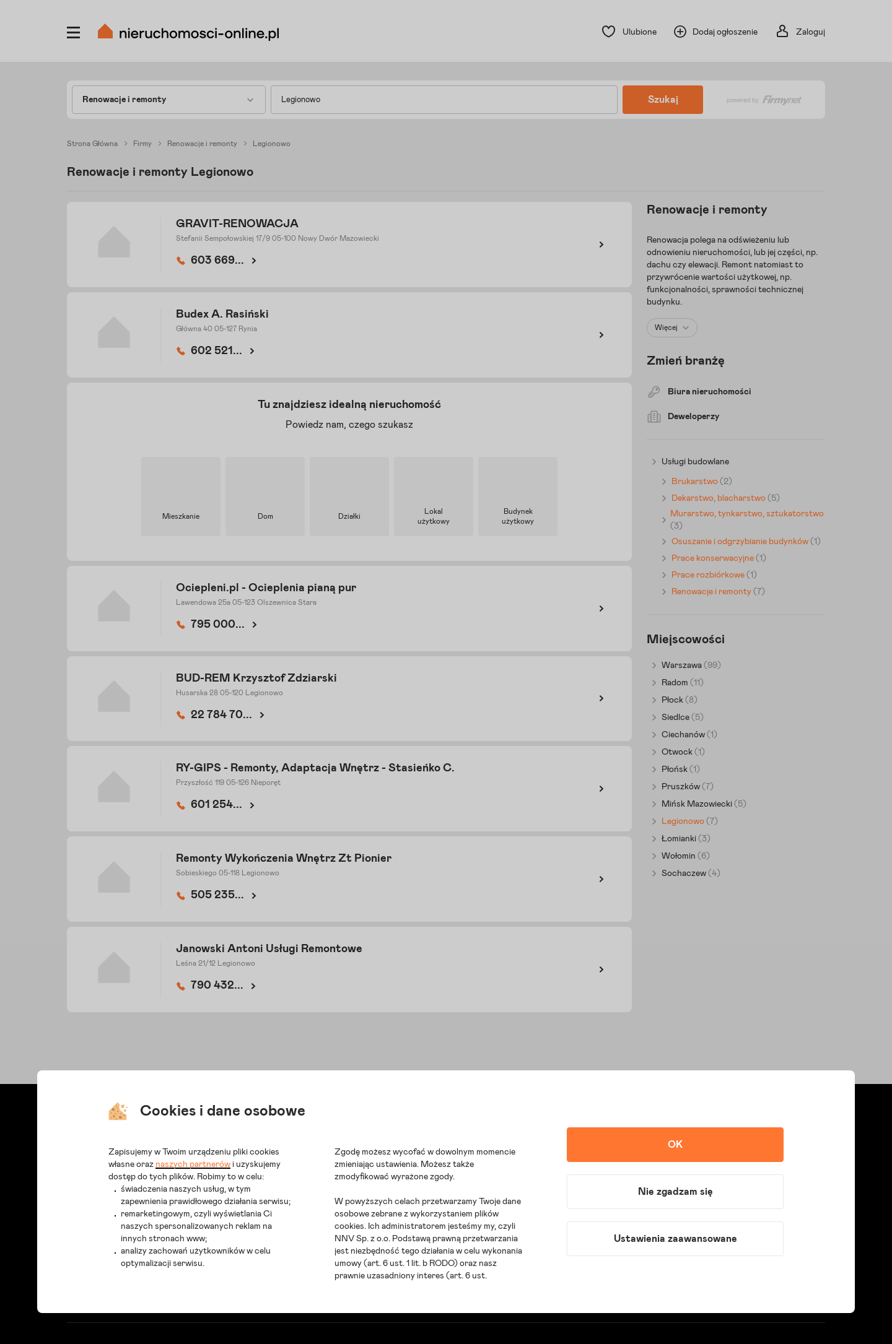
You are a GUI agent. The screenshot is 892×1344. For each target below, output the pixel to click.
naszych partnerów (192, 1164)
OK (675, 1145)
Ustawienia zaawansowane (675, 1239)
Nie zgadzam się (675, 1192)
